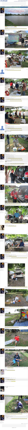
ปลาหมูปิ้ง (6, 369)
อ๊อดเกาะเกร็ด (6, 49)
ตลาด (25, 0)
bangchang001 (6, 69)
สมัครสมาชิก (16, 1)
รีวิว (22, 0)
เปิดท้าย (27, 0)
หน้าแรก (19, 0)
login (14, 1)
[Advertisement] (14, 425)
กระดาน (21, 0)
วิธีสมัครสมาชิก (19, 1)
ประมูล (24, 0)
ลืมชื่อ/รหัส (22, 1)
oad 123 (5, 386)
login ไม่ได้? (24, 1)
